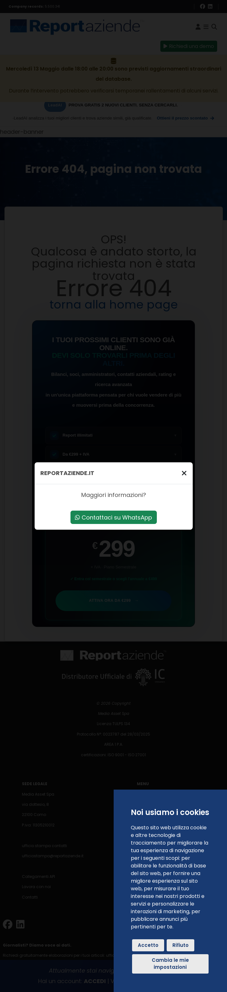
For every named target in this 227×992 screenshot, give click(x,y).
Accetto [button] (148, 945)
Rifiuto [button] (180, 945)
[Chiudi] (184, 473)
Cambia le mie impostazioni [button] (170, 964)
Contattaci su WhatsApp (113, 517)
